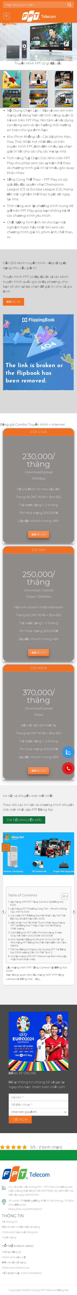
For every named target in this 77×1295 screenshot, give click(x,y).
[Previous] (3, 911)
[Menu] (6, 16)
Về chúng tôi (9, 1221)
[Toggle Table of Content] (62, 896)
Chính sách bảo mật (14, 1257)
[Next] (73, 911)
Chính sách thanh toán (15, 1267)
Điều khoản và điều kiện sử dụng (21, 1226)
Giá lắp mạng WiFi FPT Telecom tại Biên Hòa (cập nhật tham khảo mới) (39, 958)
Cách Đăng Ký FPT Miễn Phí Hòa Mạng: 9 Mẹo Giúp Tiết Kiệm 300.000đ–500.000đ (36, 934)
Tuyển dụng (9, 1237)
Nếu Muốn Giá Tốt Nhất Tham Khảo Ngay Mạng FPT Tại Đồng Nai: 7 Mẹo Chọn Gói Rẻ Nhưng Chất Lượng (38, 925)
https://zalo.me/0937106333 (25, 1209)
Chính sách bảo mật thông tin (20, 1232)
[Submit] (69, 4)
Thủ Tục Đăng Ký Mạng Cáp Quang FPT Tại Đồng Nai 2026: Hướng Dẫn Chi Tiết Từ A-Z (38, 951)
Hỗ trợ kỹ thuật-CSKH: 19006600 (22, 1273)
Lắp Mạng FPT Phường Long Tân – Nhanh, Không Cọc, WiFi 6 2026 (38, 910)
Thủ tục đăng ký (11, 1251)
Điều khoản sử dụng (14, 1262)
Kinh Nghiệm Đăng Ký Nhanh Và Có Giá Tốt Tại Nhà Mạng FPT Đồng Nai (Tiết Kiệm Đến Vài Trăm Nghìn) (39, 942)
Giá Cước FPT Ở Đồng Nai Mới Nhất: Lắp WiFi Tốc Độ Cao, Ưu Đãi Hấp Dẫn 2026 (38, 917)
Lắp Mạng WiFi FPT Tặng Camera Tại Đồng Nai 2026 (36, 903)
